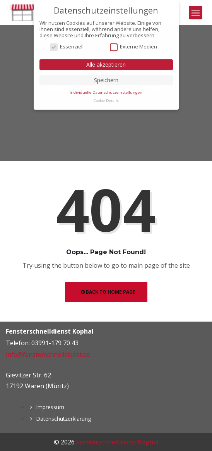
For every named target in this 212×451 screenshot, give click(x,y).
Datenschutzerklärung (63, 418)
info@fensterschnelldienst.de (48, 354)
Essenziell (67, 43)
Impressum (50, 407)
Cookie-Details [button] (106, 97)
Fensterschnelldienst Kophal (117, 442)
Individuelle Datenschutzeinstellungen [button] (106, 88)
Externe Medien (133, 43)
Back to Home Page (108, 292)
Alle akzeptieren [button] (106, 61)
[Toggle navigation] (195, 12)
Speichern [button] (106, 76)
